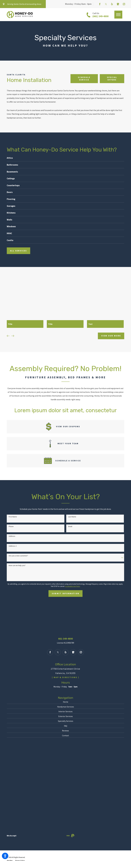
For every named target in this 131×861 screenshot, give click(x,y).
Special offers (112, 78)
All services (18, 250)
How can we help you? (17, 565)
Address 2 (13, 546)
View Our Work (111, 335)
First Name (13, 517)
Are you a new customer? (18, 556)
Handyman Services (65, 706)
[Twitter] (106, 4)
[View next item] (12, 335)
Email (70, 526)
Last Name (72, 517)
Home (65, 702)
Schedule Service (84, 78)
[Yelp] (112, 4)
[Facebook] (100, 4)
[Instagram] (124, 4)
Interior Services (65, 711)
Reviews (65, 730)
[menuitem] (65, 702)
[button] (5, 856)
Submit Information (65, 593)
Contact (65, 735)
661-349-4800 (65, 638)
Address (12, 536)
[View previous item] (8, 335)
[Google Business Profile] (118, 4)
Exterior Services (65, 716)
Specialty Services (65, 721)
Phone (11, 526)
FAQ (65, 726)
